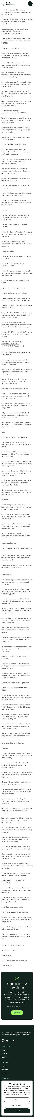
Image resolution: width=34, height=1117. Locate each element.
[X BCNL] (10, 1040)
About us (4, 1050)
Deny (17, 1100)
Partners (4, 1073)
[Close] (30, 3)
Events (3, 1066)
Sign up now (17, 1013)
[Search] (25, 4)
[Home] (8, 4)
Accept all (17, 1111)
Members (4, 1069)
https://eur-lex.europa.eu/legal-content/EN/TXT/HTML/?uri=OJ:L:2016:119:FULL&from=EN (13, 344)
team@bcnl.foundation (9, 950)
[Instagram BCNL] (3, 1040)
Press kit (4, 1057)
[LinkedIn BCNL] (14, 1040)
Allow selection (17, 1105)
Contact (4, 1054)
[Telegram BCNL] (7, 1040)
